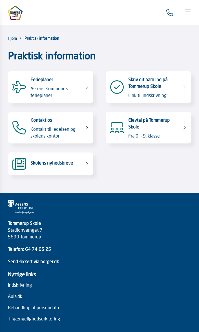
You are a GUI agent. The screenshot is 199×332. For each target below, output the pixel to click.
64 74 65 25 (38, 249)
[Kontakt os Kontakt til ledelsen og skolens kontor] (50, 127)
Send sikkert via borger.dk (33, 261)
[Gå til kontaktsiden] (169, 12)
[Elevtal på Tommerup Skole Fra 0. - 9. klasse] (148, 127)
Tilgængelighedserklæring (34, 318)
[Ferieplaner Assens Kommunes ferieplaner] (50, 87)
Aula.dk (15, 296)
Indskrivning (20, 284)
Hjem (12, 38)
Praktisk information (42, 38)
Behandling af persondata (33, 307)
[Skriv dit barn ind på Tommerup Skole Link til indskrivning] (148, 87)
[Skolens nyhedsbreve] (50, 163)
